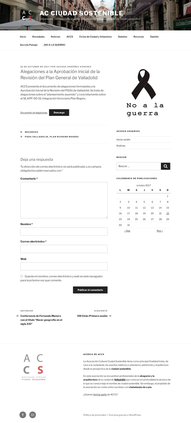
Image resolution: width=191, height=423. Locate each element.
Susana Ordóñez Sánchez (74, 67)
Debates (122, 36)
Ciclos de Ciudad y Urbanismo (95, 36)
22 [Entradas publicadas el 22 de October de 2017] (167, 213)
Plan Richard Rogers (64, 137)
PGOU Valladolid (36, 137)
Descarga (59, 112)
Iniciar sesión (123, 139)
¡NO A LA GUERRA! (54, 44)
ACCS (69, 36)
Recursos (138, 36)
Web (23, 259)
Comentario (29, 178)
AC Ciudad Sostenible (82, 13)
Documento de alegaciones (33, 112)
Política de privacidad (94, 414)
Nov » (160, 230)
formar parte (100, 394)
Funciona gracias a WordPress (125, 414)
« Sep (127, 230)
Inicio (23, 36)
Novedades (38, 36)
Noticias (55, 36)
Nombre (26, 224)
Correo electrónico (33, 241)
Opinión (154, 36)
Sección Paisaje (28, 44)
